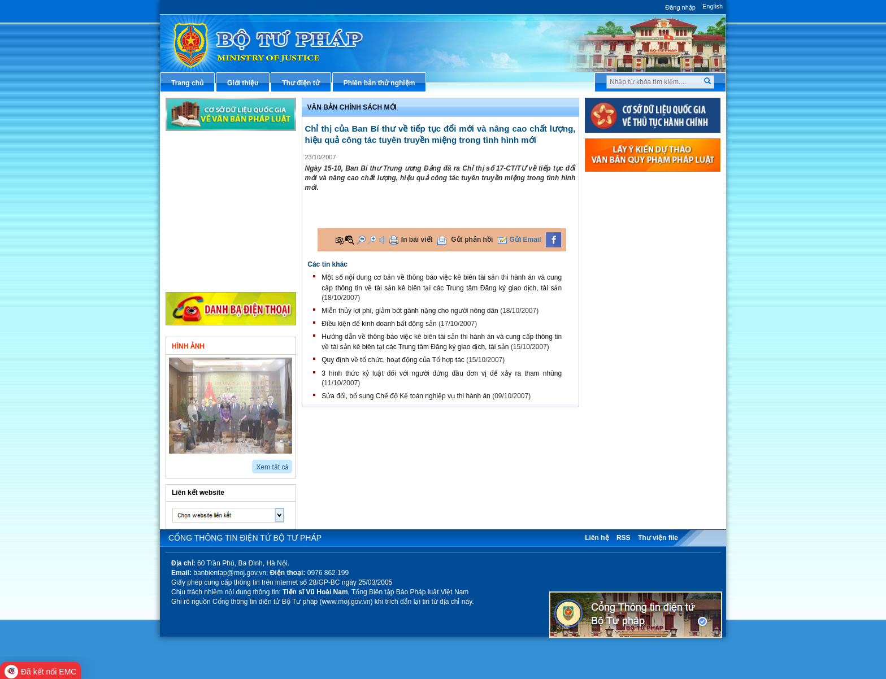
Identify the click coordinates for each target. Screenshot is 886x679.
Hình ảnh (188, 346)
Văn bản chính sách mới (218, 164)
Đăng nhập (680, 7)
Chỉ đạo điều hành (208, 146)
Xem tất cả (272, 467)
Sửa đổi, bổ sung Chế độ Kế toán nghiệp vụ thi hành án (406, 396)
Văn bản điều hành (628, 224)
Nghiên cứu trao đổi (211, 258)
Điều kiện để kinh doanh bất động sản (379, 324)
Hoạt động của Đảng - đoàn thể (229, 239)
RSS (623, 538)
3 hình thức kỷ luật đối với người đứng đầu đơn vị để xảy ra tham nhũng (442, 373)
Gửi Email (525, 239)
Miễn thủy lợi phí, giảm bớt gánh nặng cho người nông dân (410, 311)
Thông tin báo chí (626, 280)
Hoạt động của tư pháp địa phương (235, 221)
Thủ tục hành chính (629, 186)
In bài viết (417, 239)
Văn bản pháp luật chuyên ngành (651, 205)
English (712, 6)
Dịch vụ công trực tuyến (637, 299)
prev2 (172, 462)
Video (264, 345)
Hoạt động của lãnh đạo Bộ (223, 183)
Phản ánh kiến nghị (629, 411)
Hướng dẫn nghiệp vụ (633, 243)
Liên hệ (597, 538)
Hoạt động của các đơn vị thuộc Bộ (235, 202)
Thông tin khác (203, 277)
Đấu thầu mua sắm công (637, 355)
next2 (185, 462)
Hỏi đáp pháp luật (626, 261)
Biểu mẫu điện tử (626, 336)
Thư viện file (658, 538)
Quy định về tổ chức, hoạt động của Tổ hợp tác (393, 360)
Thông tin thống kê (628, 393)
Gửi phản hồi (472, 239)
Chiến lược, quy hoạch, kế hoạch (651, 317)
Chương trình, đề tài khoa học (646, 374)
